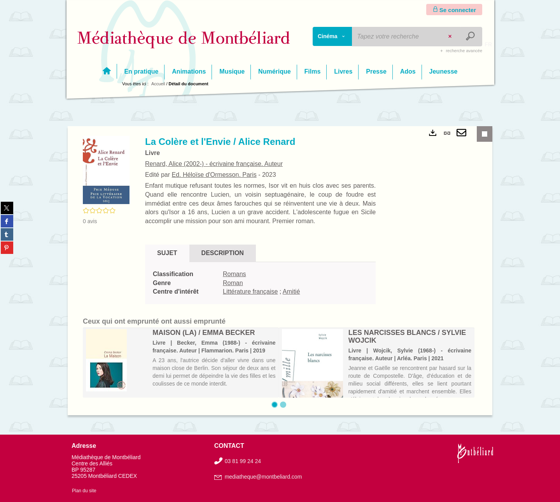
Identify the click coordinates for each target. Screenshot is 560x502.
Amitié (291, 291)
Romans (234, 274)
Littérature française (250, 291)
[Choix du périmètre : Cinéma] (332, 36)
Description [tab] (222, 253)
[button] (106, 169)
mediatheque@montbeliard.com (263, 477)
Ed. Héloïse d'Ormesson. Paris (214, 174)
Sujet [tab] (167, 253)
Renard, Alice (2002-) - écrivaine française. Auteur (214, 163)
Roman (233, 283)
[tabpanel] (260, 283)
